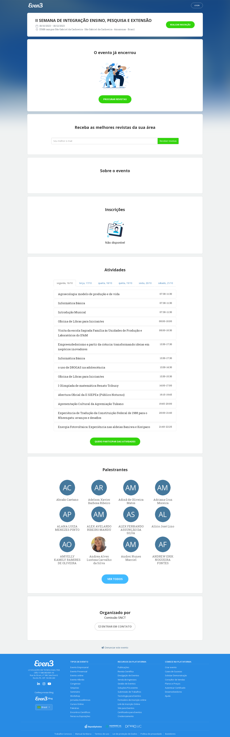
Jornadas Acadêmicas (80, 700)
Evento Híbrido (77, 679)
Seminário (75, 691)
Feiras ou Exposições (80, 716)
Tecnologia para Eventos (129, 696)
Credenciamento (126, 716)
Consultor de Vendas (175, 679)
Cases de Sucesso (173, 671)
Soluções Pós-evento (128, 687)
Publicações (123, 667)
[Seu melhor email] (104, 141)
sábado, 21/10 (165, 283)
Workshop (75, 696)
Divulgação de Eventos (128, 675)
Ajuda (167, 696)
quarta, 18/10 (105, 283)
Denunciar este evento (115, 647)
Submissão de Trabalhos (129, 691)
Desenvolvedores (173, 691)
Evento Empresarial (79, 667)
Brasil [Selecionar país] (43, 707)
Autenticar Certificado (175, 687)
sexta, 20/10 (145, 283)
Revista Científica (126, 671)
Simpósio (74, 687)
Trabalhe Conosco (63, 733)
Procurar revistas (115, 99)
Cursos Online (77, 704)
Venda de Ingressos (127, 679)
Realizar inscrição (180, 24)
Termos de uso (102, 733)
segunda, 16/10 (65, 283)
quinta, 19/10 (125, 283)
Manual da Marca (83, 733)
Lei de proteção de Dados (125, 733)
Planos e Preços (172, 683)
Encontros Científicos (80, 712)
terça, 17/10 (85, 283)
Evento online (76, 675)
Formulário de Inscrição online (132, 700)
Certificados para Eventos (130, 712)
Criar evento (171, 667)
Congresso (75, 683)
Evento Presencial (78, 671)
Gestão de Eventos (126, 683)
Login (196, 5)
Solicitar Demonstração (176, 675)
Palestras (74, 708)
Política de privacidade (151, 733)
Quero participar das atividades (115, 441)
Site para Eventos (126, 708)
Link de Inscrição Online (129, 704)
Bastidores (170, 733)
